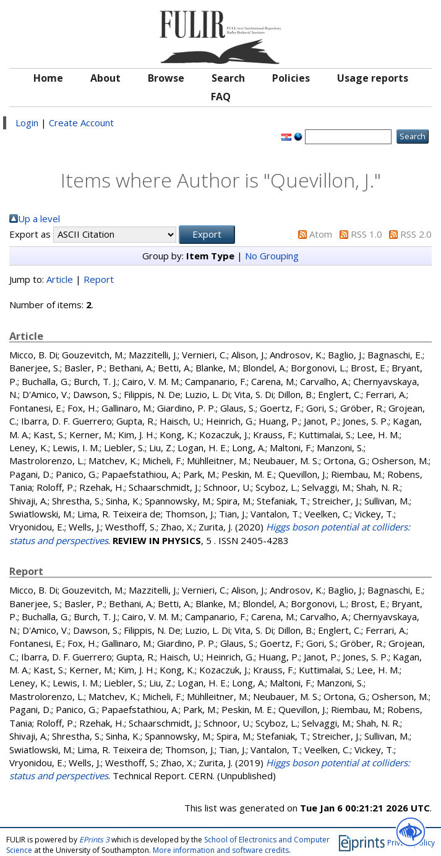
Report (98, 279)
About (105, 78)
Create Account (81, 122)
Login (26, 122)
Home (48, 78)
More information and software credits (221, 850)
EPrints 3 (94, 839)
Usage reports (372, 78)
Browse (166, 78)
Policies (291, 78)
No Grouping (272, 255)
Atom (320, 234)
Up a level (39, 218)
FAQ (221, 96)
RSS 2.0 (416, 234)
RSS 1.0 (366, 234)
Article (59, 279)
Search (228, 78)
